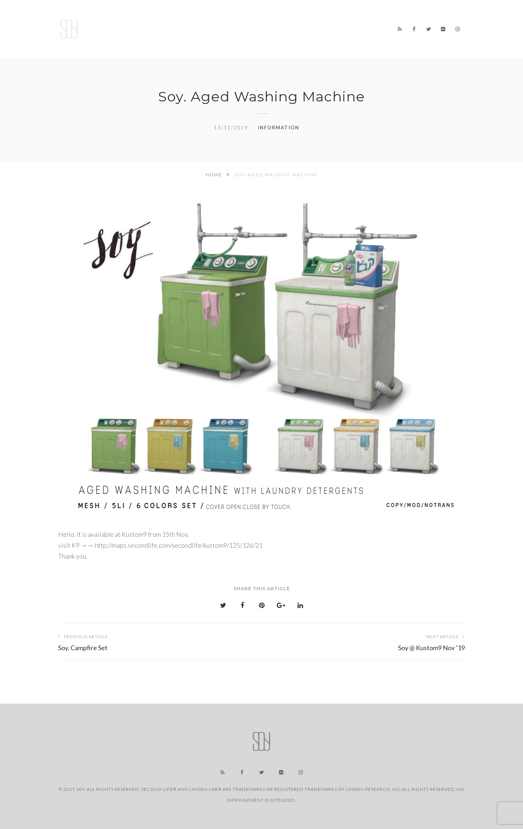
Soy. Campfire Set (160, 641)
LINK (360, 24)
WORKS (256, 23)
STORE (292, 23)
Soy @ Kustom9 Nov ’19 (363, 641)
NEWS (222, 23)
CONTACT (253, 37)
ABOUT (328, 24)
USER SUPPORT (201, 36)
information (278, 127)
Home (188, 23)
